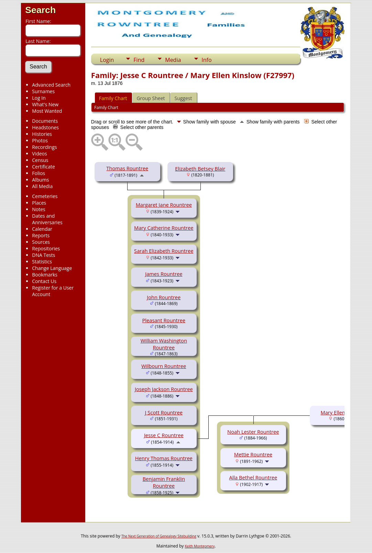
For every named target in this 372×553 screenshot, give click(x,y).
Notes (38, 209)
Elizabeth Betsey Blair (200, 168)
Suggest (183, 98)
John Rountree (163, 297)
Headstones (45, 127)
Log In (38, 98)
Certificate (43, 166)
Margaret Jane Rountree (164, 204)
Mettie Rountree (253, 454)
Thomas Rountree (127, 168)
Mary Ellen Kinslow (343, 412)
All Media (42, 186)
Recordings (44, 147)
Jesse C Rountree (164, 435)
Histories (42, 134)
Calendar (42, 229)
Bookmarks (44, 274)
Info (206, 60)
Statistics (42, 261)
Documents (45, 121)
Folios (38, 173)
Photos (40, 140)
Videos (39, 153)
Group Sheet (150, 98)
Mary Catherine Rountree (164, 227)
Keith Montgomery (200, 546)
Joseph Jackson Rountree (164, 389)
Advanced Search (51, 85)
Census (40, 160)
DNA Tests (43, 255)
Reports (41, 235)
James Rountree (163, 273)
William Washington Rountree (164, 344)
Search (40, 10)
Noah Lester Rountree (253, 431)
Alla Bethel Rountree (253, 477)
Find (138, 60)
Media (173, 60)
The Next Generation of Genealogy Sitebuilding (158, 536)
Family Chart (113, 98)
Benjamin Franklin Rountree (164, 482)
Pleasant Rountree (164, 320)
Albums (40, 179)
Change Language (52, 268)
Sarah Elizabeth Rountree (163, 250)
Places (39, 202)
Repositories (46, 248)
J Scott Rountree (164, 412)
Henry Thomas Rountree (164, 458)
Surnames (43, 91)
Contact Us (44, 281)
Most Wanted (47, 111)
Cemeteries (44, 196)
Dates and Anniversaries (47, 219)
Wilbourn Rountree (163, 365)
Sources (41, 242)
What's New (45, 104)
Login (107, 60)
